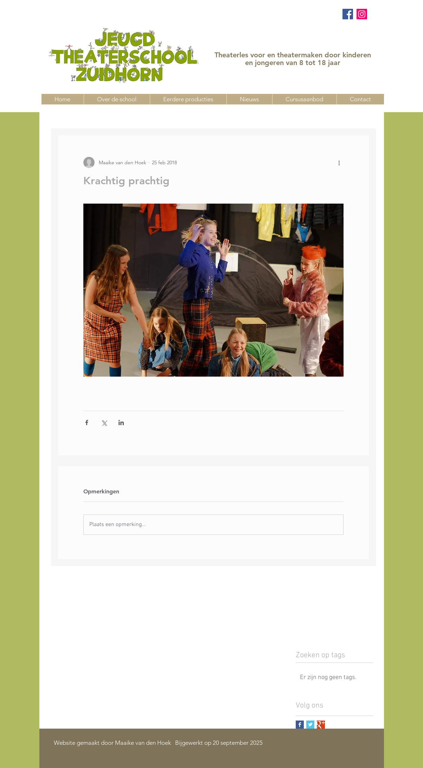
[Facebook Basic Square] (300, 725)
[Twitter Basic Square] (310, 725)
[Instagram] (362, 14)
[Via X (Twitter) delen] (104, 422)
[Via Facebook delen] (86, 422)
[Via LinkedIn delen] (121, 422)
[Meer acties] (339, 162)
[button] (304, 99)
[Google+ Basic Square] (321, 725)
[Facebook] (347, 14)
